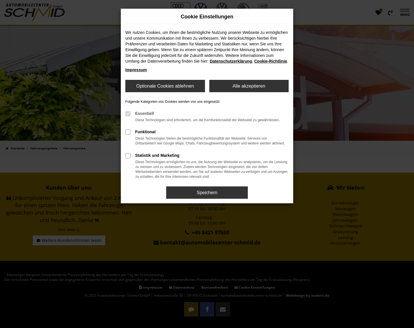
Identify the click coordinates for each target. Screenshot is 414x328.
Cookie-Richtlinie (270, 61)
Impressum (136, 69)
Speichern (207, 192)
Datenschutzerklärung (231, 61)
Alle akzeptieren (249, 86)
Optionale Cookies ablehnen (165, 86)
